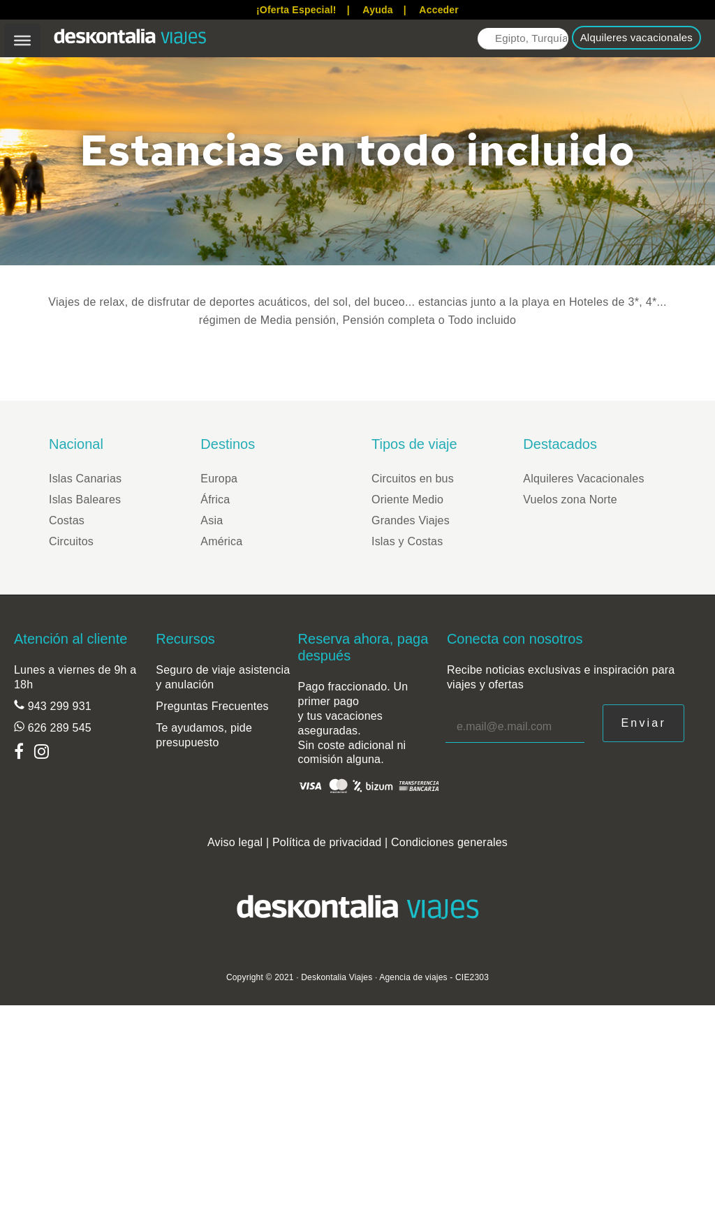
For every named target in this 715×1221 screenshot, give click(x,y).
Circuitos (71, 541)
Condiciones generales (449, 842)
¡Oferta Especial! (296, 9)
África (215, 499)
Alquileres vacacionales (636, 37)
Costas (66, 520)
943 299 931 (57, 706)
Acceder (439, 9)
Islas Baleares (85, 499)
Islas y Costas (407, 541)
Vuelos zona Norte (570, 499)
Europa (218, 478)
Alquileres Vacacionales (583, 478)
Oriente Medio (407, 499)
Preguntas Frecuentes (212, 706)
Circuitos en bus (412, 478)
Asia (211, 520)
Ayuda (377, 9)
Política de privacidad (327, 842)
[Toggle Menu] (22, 40)
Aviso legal (235, 842)
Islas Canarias (85, 478)
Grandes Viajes (410, 520)
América (221, 541)
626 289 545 (57, 728)
